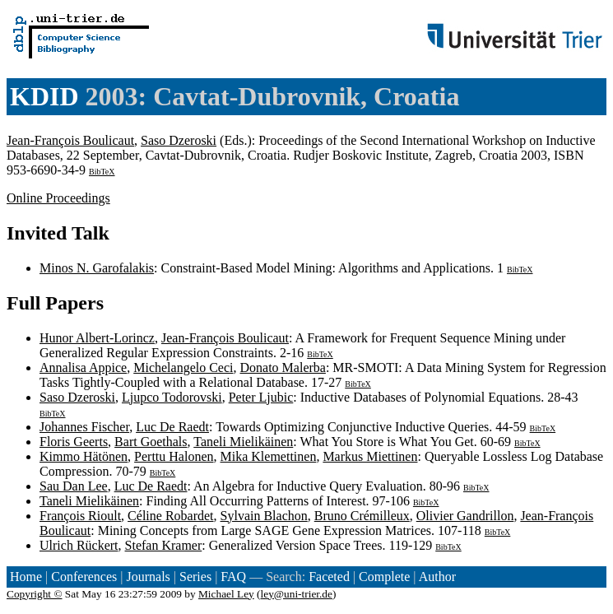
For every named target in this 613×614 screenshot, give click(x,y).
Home (26, 577)
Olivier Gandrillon (465, 516)
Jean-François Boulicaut (70, 140)
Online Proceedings (58, 198)
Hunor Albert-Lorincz (97, 338)
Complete (384, 577)
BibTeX (102, 171)
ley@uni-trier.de (296, 594)
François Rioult (80, 516)
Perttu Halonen (173, 456)
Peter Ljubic (261, 397)
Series (195, 577)
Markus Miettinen (370, 456)
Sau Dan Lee (73, 486)
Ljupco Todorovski (172, 397)
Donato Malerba (283, 367)
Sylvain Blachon (264, 516)
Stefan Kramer (163, 545)
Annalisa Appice (83, 367)
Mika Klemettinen (269, 456)
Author (437, 577)
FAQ (233, 577)
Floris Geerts (73, 442)
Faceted (329, 577)
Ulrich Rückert (78, 545)
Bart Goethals (150, 442)
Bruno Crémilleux (362, 516)
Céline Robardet (170, 516)
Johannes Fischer (84, 427)
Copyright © (35, 594)
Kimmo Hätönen (83, 456)
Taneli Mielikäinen (243, 442)
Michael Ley (226, 594)
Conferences (84, 577)
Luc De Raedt (172, 427)
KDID (44, 96)
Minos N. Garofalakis (96, 268)
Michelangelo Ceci (183, 367)
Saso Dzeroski (178, 140)
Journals (148, 577)
